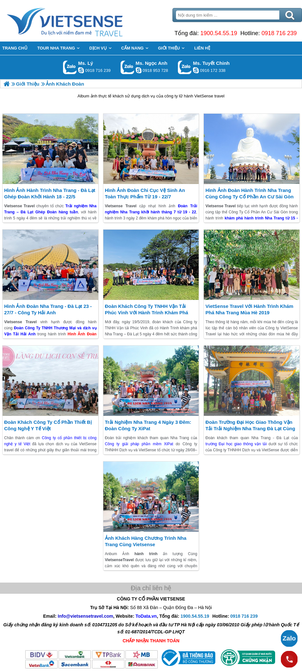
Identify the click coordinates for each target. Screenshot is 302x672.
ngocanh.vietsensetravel (138, 70)
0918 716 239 (279, 33)
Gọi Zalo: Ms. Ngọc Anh (127, 67)
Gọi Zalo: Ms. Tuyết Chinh (185, 67)
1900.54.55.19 (218, 33)
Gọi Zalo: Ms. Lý (70, 67)
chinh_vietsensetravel (196, 70)
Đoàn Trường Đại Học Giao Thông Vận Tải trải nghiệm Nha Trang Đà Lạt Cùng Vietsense (250, 428)
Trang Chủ (80, 21)
